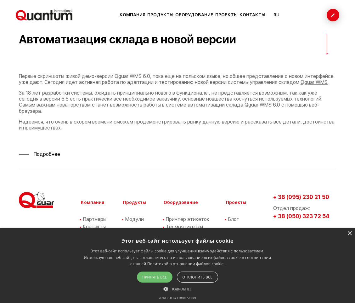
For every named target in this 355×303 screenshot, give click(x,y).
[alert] (177, 265)
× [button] (349, 233)
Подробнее (39, 154)
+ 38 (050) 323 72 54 (301, 216)
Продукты (160, 14)
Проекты (226, 14)
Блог (233, 219)
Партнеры (94, 219)
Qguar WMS (314, 82)
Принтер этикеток (187, 219)
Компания (132, 14)
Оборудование (194, 14)
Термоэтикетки (184, 227)
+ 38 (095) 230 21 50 (301, 197)
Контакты (252, 14)
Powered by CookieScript (177, 298)
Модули (134, 219)
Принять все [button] (154, 277)
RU (276, 14)
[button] (177, 288)
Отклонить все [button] (197, 277)
